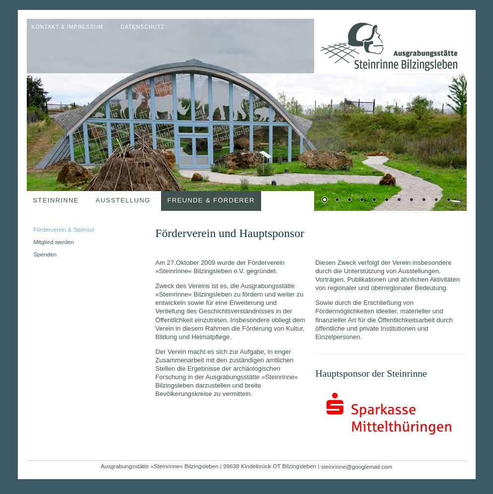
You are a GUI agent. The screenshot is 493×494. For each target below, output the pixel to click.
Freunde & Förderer (211, 200)
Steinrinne (56, 200)
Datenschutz (142, 27)
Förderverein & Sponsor (64, 229)
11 (448, 200)
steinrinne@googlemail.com (356, 466)
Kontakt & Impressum (68, 27)
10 (436, 200)
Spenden (45, 254)
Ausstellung (123, 200)
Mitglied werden (54, 242)
